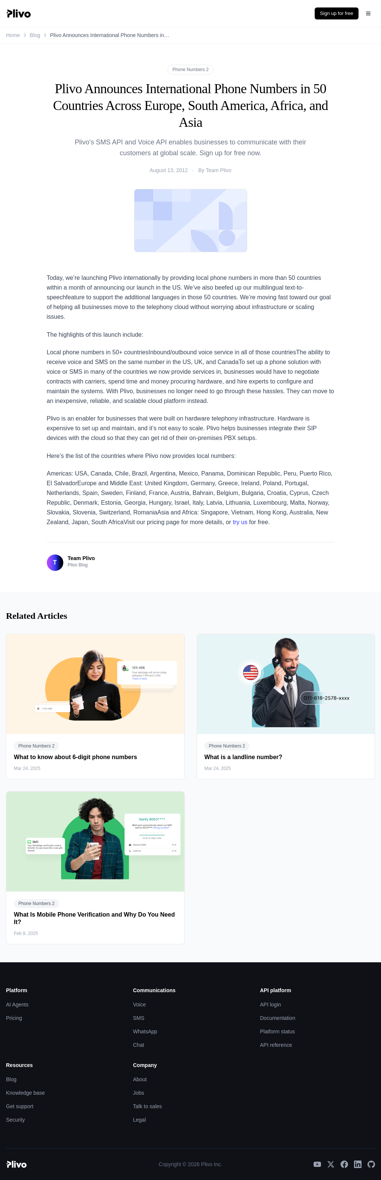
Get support (19, 1106)
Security (15, 1120)
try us (240, 522)
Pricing (14, 1018)
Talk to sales (147, 1106)
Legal (139, 1120)
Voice (139, 1005)
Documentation (277, 1018)
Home (13, 35)
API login (270, 1005)
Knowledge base (25, 1093)
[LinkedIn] (358, 1164)
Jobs (138, 1093)
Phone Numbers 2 (190, 69)
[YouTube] (317, 1164)
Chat (138, 1045)
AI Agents (17, 1005)
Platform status (277, 1031)
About (140, 1079)
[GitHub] (371, 1164)
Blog (35, 35)
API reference (276, 1045)
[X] (331, 1164)
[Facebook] (344, 1164)
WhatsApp (145, 1031)
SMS (138, 1018)
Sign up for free (336, 13)
